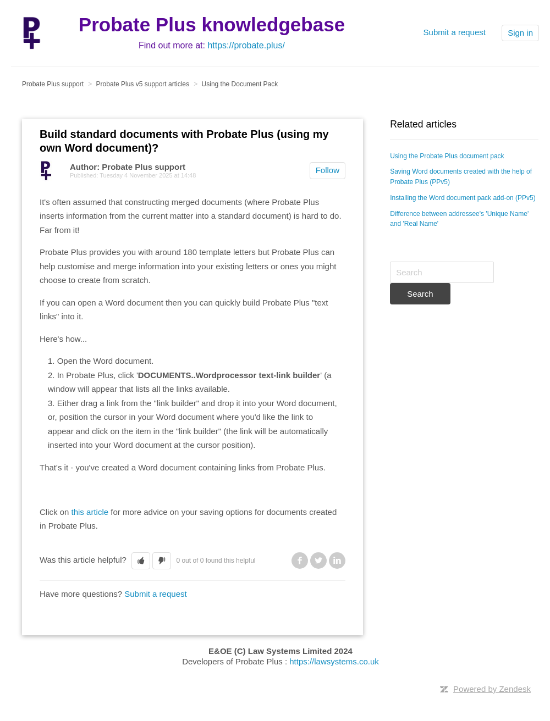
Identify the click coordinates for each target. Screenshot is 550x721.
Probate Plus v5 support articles (142, 84)
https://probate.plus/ (246, 45)
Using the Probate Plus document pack (447, 156)
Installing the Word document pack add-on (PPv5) (463, 198)
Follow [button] (327, 170)
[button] (140, 560)
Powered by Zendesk (492, 689)
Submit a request (455, 32)
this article (91, 512)
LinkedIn (337, 560)
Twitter (318, 560)
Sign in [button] (520, 32)
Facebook (300, 560)
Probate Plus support (53, 84)
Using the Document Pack (240, 84)
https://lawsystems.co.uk (334, 661)
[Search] (442, 272)
